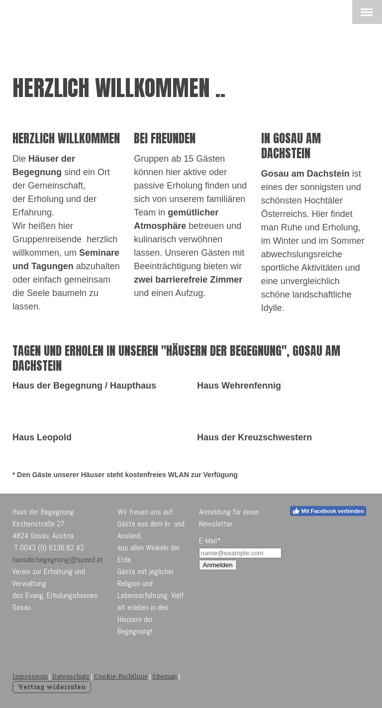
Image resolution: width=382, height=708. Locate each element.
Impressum (30, 676)
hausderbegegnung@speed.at (57, 559)
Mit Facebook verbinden (328, 511)
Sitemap (164, 676)
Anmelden (218, 565)
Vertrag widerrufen (52, 687)
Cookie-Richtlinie (121, 676)
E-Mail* (210, 540)
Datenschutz (71, 676)
